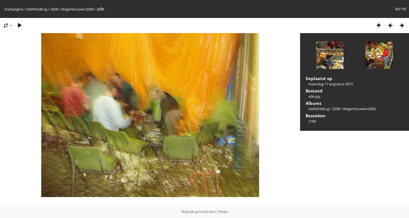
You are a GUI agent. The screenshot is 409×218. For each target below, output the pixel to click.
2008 (54, 9)
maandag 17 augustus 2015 (330, 83)
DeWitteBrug (36, 9)
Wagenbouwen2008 (77, 9)
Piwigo (223, 211)
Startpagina (13, 9)
